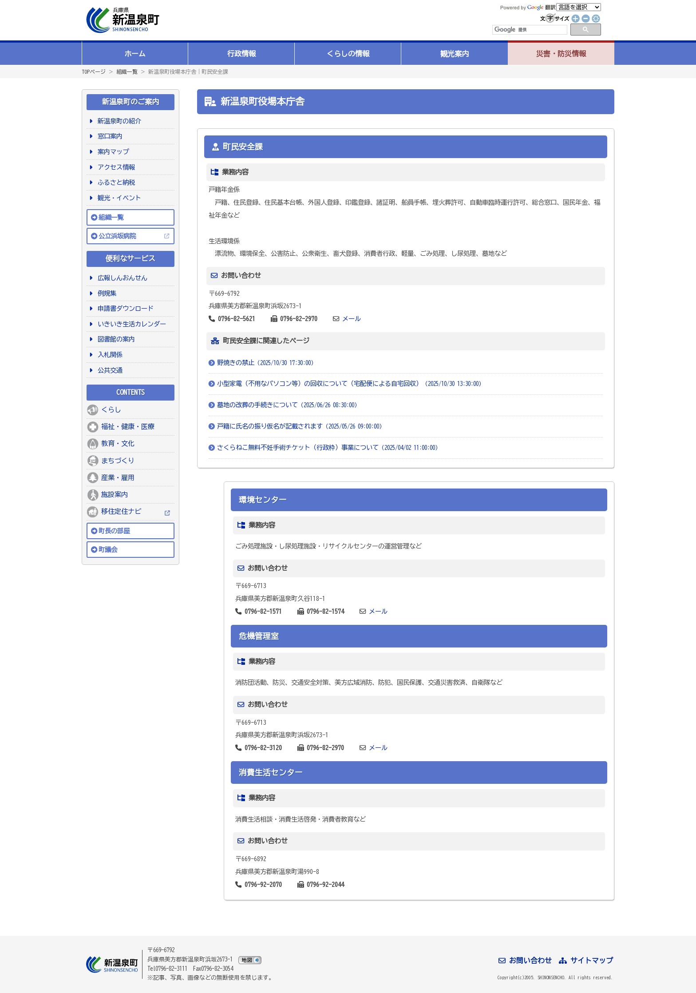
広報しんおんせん (121, 277)
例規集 (105, 293)
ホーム (135, 53)
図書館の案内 (115, 339)
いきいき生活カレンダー (130, 324)
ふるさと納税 (115, 182)
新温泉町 (122, 20)
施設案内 (114, 494)
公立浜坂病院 (117, 236)
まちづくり (117, 460)
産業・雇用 (117, 477)
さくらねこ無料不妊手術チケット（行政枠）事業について (329, 447)
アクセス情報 (115, 167)
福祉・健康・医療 (127, 426)
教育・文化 (117, 443)
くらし (111, 409)
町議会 (108, 549)
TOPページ (94, 71)
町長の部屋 (114, 531)
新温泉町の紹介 (118, 121)
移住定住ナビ (121, 511)
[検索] (529, 30)
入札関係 (109, 354)
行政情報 (241, 53)
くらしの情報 (348, 53)
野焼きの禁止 (266, 362)
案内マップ (112, 151)
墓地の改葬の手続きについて (288, 404)
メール (351, 318)
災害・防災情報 (561, 53)
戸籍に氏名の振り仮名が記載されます (301, 426)
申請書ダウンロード (124, 308)
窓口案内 (109, 136)
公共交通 (109, 370)
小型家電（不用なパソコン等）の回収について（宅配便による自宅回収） (350, 383)
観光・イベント (118, 198)
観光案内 (454, 53)
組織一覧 (127, 71)
